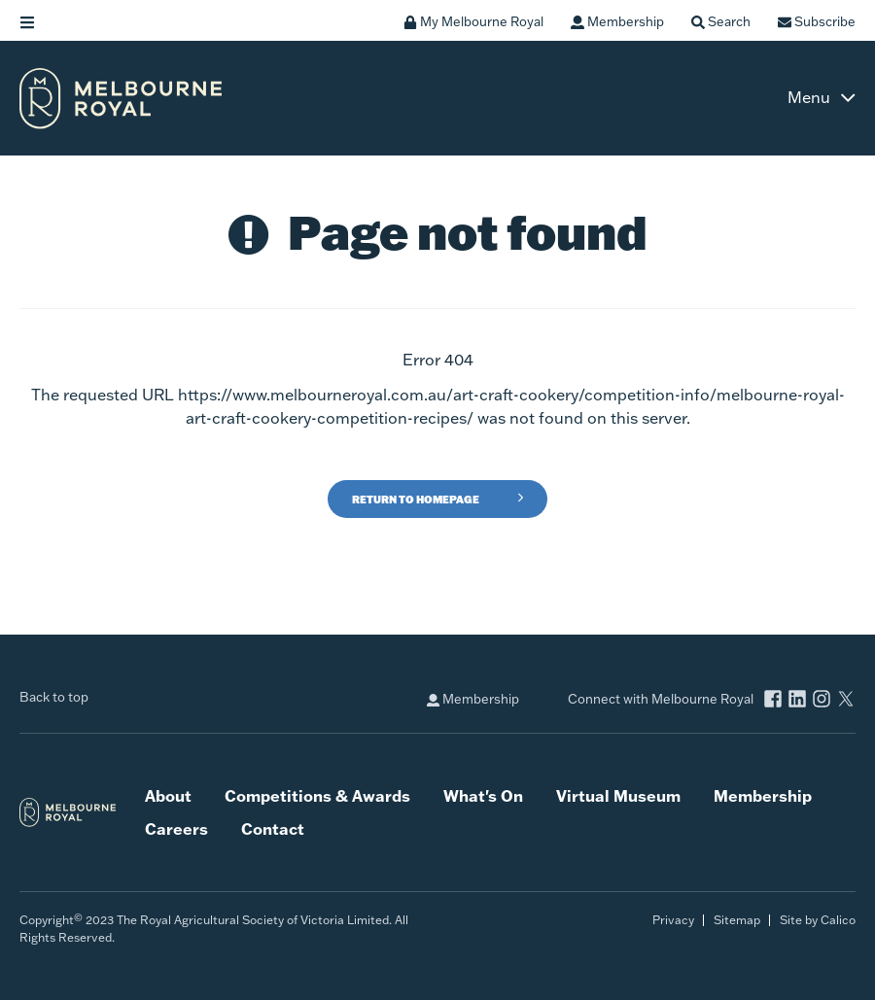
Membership (473, 699)
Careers (176, 828)
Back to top (53, 697)
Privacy (673, 920)
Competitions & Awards (317, 795)
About (168, 795)
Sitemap (737, 920)
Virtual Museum (618, 795)
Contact (272, 828)
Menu (809, 97)
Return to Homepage (415, 499)
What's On (483, 795)
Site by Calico (818, 920)
